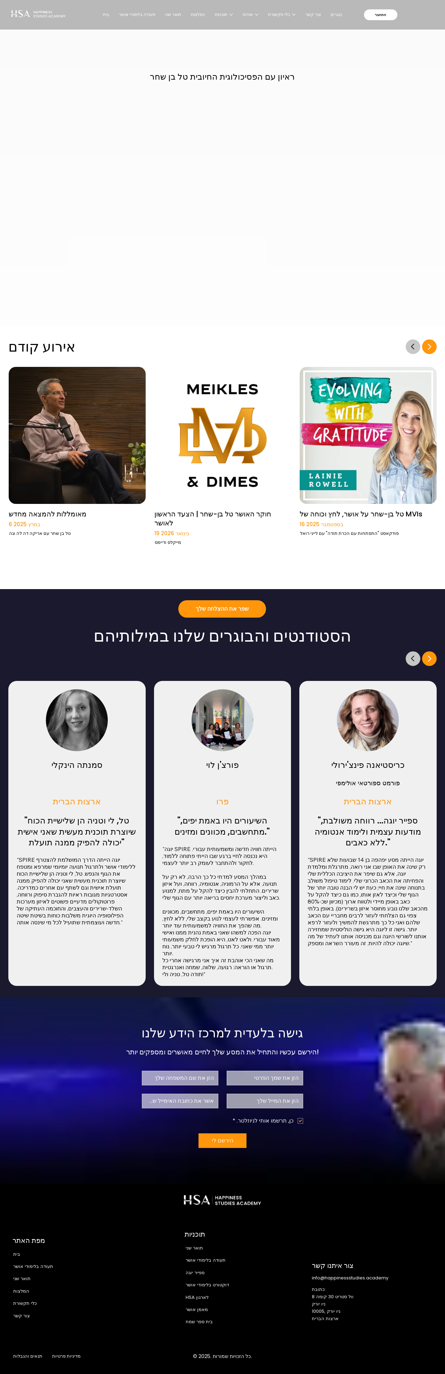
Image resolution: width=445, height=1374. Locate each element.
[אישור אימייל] (182, 1101)
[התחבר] (380, 15)
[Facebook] (358, 1356)
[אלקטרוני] (267, 1101)
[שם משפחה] (182, 1078)
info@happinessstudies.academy (350, 1278)
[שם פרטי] (267, 1078)
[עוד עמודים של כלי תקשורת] (294, 14)
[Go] (413, 346)
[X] (387, 1356)
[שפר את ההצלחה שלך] (222, 609)
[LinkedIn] (402, 1356)
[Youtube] (417, 1356)
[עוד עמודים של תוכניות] (231, 14)
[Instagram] (373, 1356)
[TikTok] (431, 1356)
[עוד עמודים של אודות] (256, 14)
